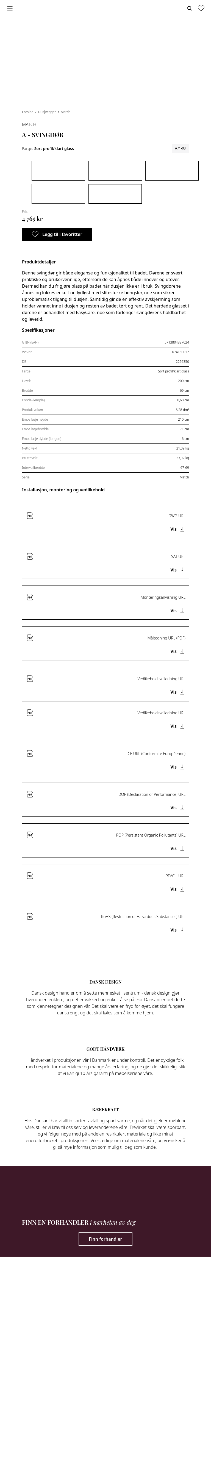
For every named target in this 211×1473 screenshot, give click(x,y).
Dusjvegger (47, 112)
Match (65, 112)
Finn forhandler (105, 1239)
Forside (28, 112)
